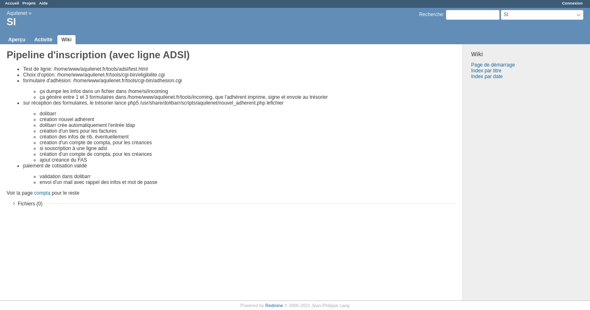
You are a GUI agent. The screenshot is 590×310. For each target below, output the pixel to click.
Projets (29, 3)
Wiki (67, 40)
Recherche (431, 14)
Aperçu (16, 40)
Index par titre (486, 71)
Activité (43, 40)
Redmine (274, 305)
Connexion (572, 3)
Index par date (487, 76)
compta (42, 193)
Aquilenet (17, 13)
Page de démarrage (493, 65)
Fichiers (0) (30, 204)
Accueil (12, 3)
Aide (43, 3)
